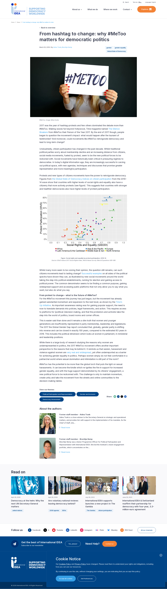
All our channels (147, 530)
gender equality (120, 48)
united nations (17, 510)
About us (76, 9)
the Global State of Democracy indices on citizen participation (82, 179)
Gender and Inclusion (87, 394)
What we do (92, 9)
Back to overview (48, 28)
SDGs (64, 510)
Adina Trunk (57, 47)
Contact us (110, 544)
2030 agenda (54, 510)
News (18, 22)
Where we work (110, 9)
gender (109, 48)
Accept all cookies (65, 578)
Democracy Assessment (51, 399)
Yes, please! (72, 544)
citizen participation (105, 510)
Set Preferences (87, 578)
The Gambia (91, 510)
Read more (65, 427)
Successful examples (92, 273)
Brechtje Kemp (67, 47)
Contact (126, 9)
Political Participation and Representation (57, 394)
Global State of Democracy (116, 51)
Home (12, 22)
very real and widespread (79, 352)
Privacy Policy (80, 564)
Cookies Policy (65, 564)
